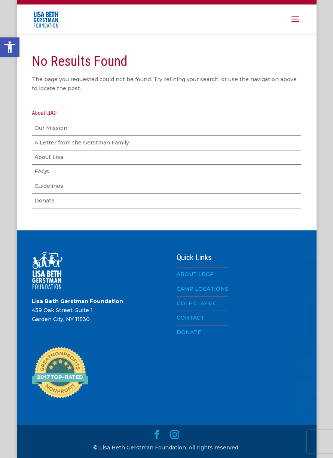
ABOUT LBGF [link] (195, 274)
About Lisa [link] (48, 157)
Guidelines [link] (48, 186)
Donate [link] (44, 200)
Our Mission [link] (50, 128)
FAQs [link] (41, 171)
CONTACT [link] (190, 317)
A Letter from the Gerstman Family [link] (81, 142)
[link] (9, 47)
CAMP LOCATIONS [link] (202, 289)
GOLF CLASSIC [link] (197, 303)
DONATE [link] (189, 332)
